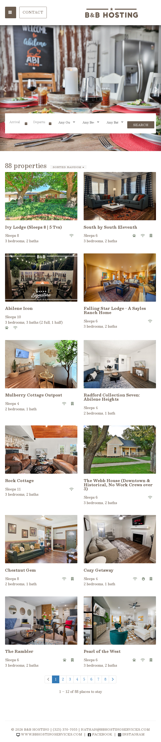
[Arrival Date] (15, 121)
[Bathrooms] (113, 121)
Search (140, 124)
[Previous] (48, 679)
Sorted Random (68, 167)
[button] (4, 88)
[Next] (112, 679)
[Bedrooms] (89, 121)
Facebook (100, 734)
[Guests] (65, 121)
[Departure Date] (39, 121)
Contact (33, 12)
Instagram (131, 734)
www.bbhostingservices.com (49, 734)
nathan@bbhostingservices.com (115, 729)
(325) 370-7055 (65, 729)
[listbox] (80, 88)
